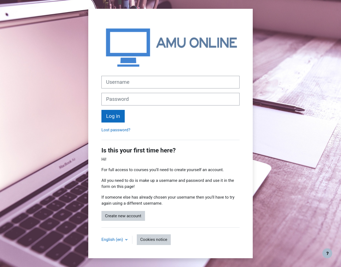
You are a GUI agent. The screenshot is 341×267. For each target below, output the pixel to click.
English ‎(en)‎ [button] (112, 239)
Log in (113, 116)
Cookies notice (153, 239)
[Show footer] (327, 253)
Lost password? (115, 129)
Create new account (123, 215)
